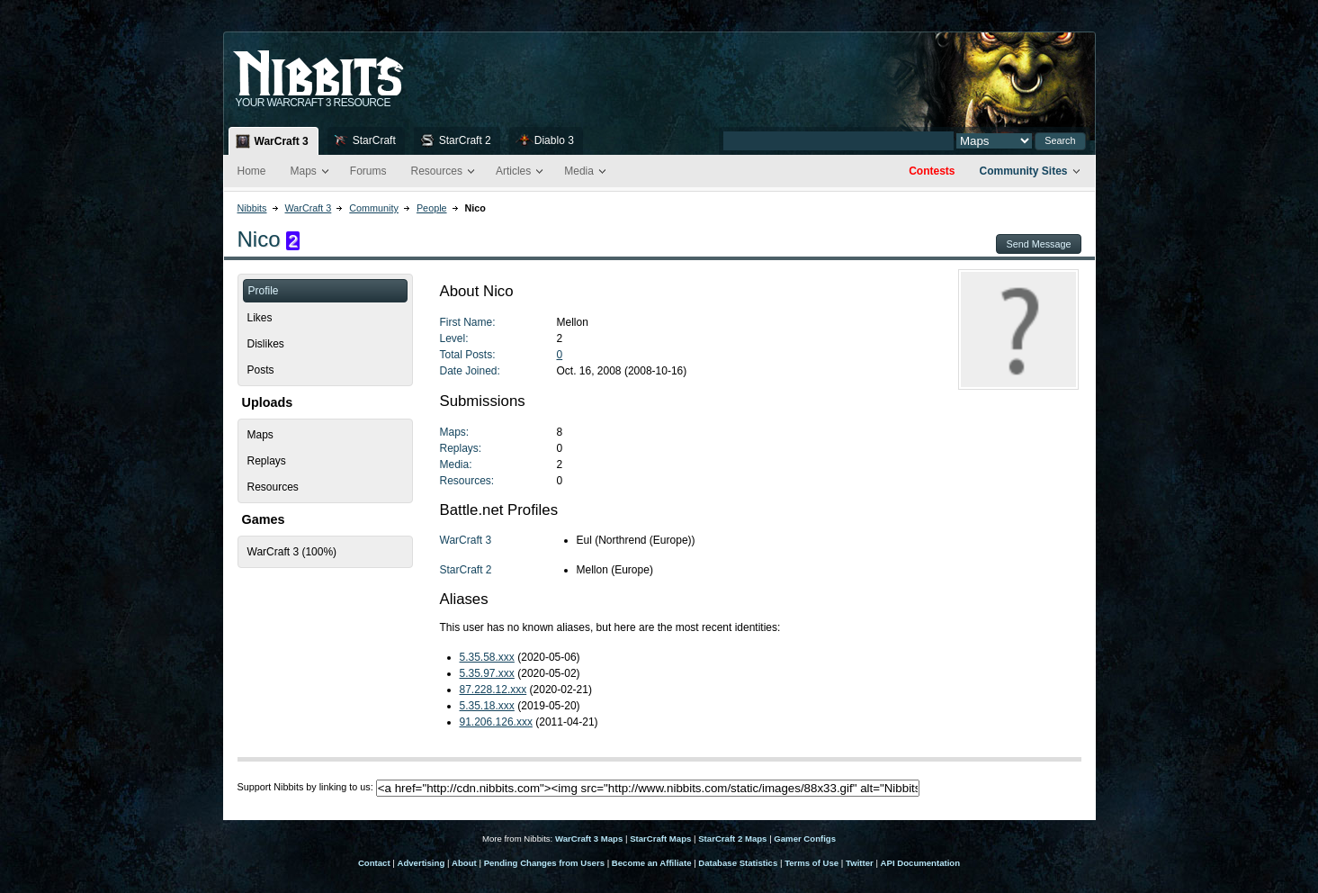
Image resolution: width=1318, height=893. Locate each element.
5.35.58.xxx (487, 657)
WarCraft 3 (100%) (292, 552)
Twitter (860, 863)
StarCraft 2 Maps (732, 838)
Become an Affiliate (652, 863)
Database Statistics (737, 863)
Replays (266, 461)
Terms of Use (811, 863)
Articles (513, 171)
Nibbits (252, 208)
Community (374, 208)
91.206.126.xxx (496, 722)
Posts (260, 370)
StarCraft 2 (465, 140)
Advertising (420, 863)
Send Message (1038, 244)
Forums (368, 171)
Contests (932, 171)
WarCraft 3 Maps (589, 838)
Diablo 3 (554, 140)
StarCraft (374, 140)
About (464, 863)
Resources (436, 171)
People (432, 208)
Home (252, 171)
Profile (263, 290)
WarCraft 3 (282, 141)
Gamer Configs (805, 838)
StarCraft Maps (660, 838)
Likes (260, 317)
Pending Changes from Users (544, 863)
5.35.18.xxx (487, 705)
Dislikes (265, 344)
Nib (363, 65)
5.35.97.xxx (487, 673)
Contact (374, 863)
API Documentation (920, 863)
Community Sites (1023, 171)
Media (579, 171)
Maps (304, 171)
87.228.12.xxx (493, 689)
